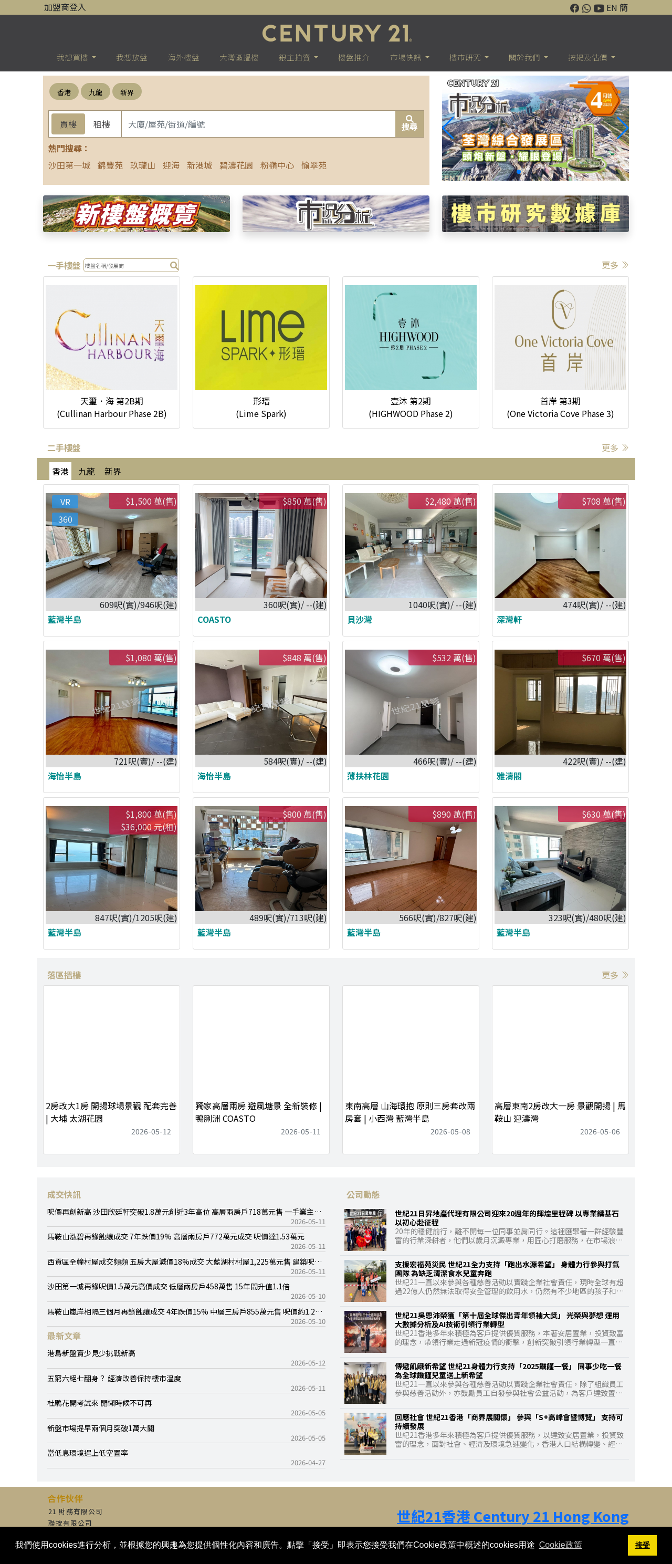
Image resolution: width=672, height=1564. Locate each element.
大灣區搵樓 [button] (239, 56)
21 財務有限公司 (75, 1511)
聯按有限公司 (70, 1523)
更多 (615, 264)
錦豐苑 (110, 165)
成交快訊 (64, 1194)
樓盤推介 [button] (354, 56)
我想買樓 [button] (73, 56)
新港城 (199, 165)
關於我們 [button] (525, 56)
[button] (623, 128)
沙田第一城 (69, 165)
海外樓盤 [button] (184, 56)
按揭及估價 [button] (588, 56)
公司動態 (363, 1194)
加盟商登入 (65, 7)
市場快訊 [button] (406, 56)
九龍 (95, 92)
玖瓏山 (142, 165)
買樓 (68, 124)
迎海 (171, 165)
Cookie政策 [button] (560, 1544)
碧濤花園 (236, 165)
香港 (64, 92)
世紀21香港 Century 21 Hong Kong (513, 1516)
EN (611, 7)
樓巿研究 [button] (465, 56)
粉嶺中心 (277, 165)
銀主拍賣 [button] (295, 56)
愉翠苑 (314, 165)
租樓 (101, 124)
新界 (127, 92)
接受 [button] (642, 1545)
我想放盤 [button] (132, 56)
